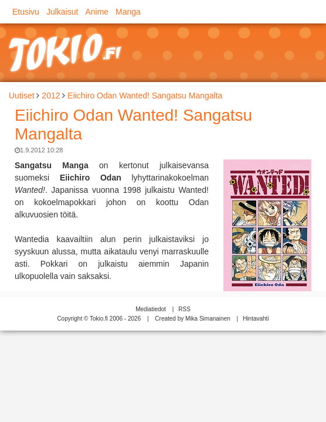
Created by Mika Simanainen (192, 318)
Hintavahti (256, 318)
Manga (128, 11)
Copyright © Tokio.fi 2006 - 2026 (99, 318)
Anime (96, 11)
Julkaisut (62, 11)
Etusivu (25, 11)
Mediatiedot (150, 309)
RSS (184, 309)
